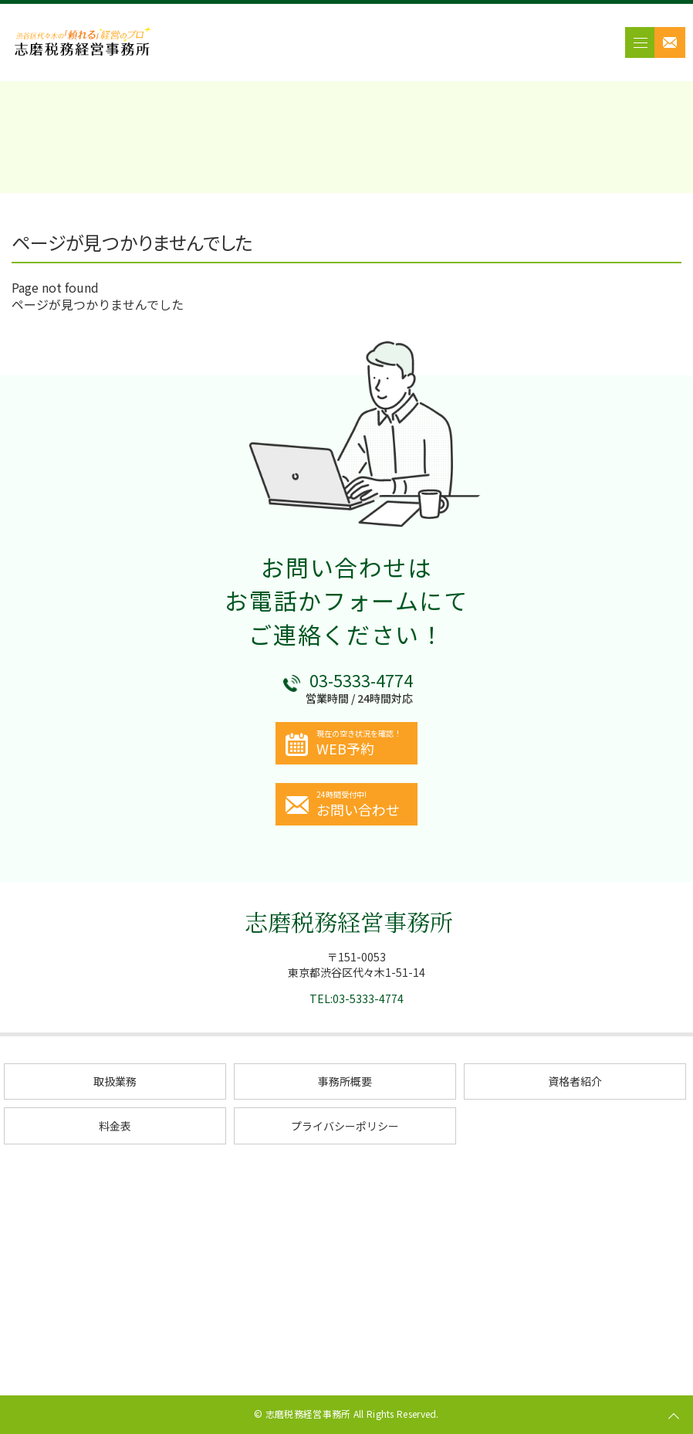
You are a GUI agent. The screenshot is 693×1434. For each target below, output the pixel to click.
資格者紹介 (575, 1081)
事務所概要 (345, 1081)
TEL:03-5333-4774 (356, 998)
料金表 (115, 1126)
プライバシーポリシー (345, 1126)
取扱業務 (115, 1081)
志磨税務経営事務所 (349, 921)
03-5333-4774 (361, 680)
